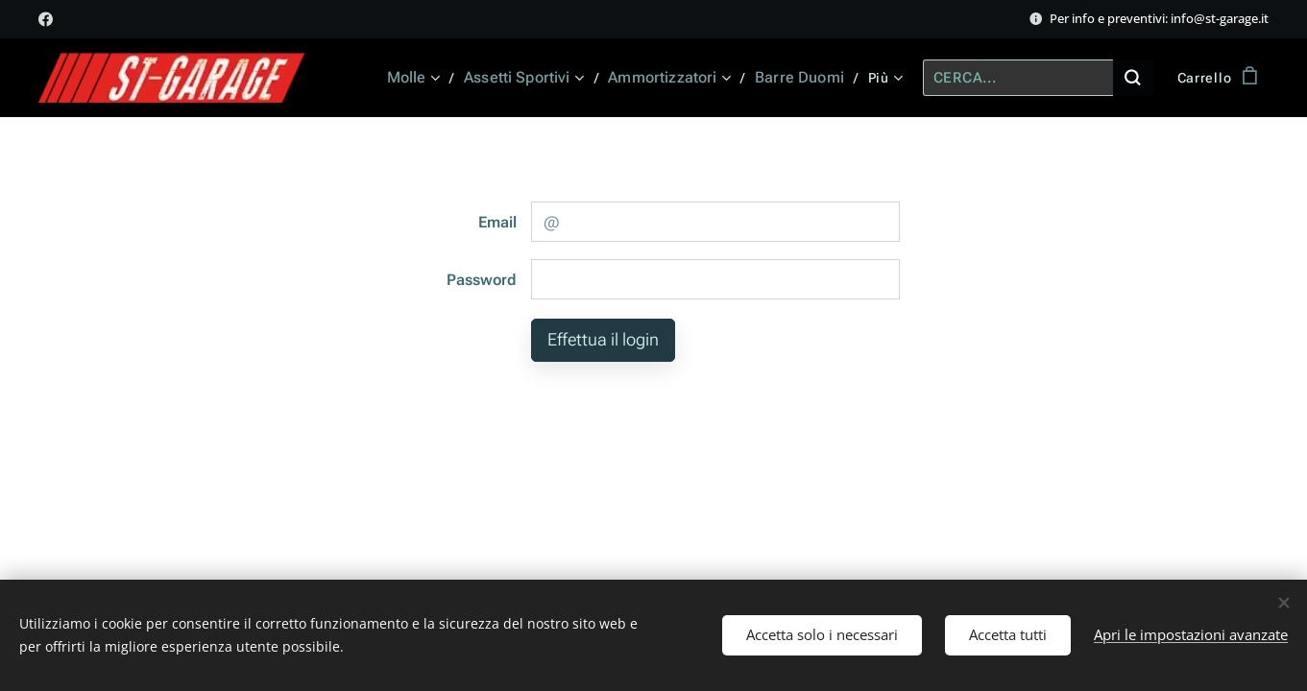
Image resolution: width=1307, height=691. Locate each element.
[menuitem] (430, 78)
